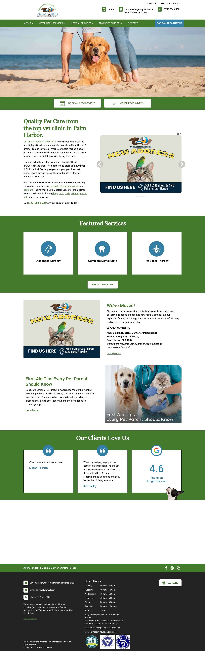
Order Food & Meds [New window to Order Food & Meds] (128, 103)
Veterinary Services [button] (52, 23)
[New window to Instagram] (172, 568)
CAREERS (151, 3)
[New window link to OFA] (108, 642)
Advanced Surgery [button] (110, 23)
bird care (28, 189)
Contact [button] (134, 23)
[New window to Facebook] (166, 568)
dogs (55, 193)
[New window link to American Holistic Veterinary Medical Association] (124, 642)
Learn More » (114, 353)
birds (67, 193)
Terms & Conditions (44, 647)
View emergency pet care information (102, 628)
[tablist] (141, 196)
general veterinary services (64, 186)
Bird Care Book (30, 618)
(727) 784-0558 (37, 203)
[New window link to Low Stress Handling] (92, 642)
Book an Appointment (169, 23)
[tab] (136, 196)
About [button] (28, 23)
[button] (178, 134)
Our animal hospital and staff (39, 141)
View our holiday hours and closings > (101, 632)
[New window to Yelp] (179, 568)
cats (61, 193)
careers (170, 583)
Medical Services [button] (81, 23)
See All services (102, 284)
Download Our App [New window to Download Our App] (170, 3)
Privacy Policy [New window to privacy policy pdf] (28, 647)
